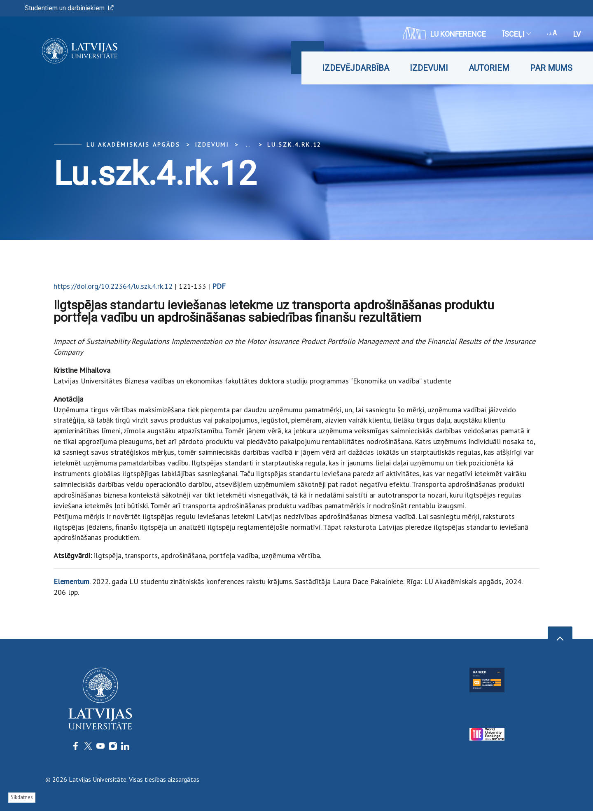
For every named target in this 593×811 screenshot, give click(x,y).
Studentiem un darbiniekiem (69, 8)
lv (577, 34)
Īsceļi (516, 34)
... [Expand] (248, 144)
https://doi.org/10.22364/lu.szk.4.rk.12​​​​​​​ (113, 286)
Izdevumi (429, 68)
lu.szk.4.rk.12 (294, 144)
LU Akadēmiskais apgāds (133, 144)
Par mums (551, 68)
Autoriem (489, 68)
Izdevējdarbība (355, 68)
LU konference (444, 32)
